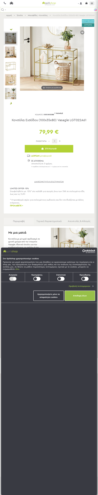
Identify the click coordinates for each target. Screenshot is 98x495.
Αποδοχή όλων (80, 296)
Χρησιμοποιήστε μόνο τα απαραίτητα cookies (48, 295)
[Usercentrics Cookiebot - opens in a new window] (84, 251)
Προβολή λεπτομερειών (79, 286)
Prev (11, 29)
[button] (2, 9)
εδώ (17, 269)
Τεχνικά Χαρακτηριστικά (49, 222)
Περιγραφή (19, 222)
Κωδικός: (39, 115)
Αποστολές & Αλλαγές (79, 222)
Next (11, 103)
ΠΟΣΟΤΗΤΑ (41, 141)
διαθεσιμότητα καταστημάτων (49, 182)
